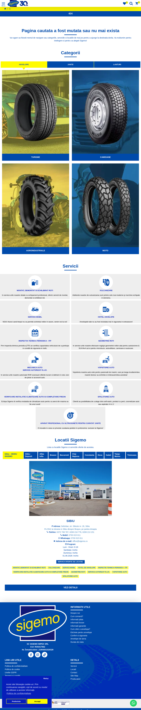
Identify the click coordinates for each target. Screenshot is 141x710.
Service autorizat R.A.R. (99, 572)
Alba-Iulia (40, 455)
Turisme (35, 157)
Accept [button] (37, 701)
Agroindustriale (35, 250)
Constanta (88, 455)
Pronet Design (86, 707)
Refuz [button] (45, 678)
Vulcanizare (54, 568)
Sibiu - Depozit (28, 455)
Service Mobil (69, 568)
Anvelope (24, 64)
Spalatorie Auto (70, 576)
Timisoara (131, 455)
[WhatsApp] (133, 703)
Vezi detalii (70, 587)
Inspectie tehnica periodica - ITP (112, 568)
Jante (71, 64)
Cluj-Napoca (75, 455)
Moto (105, 250)
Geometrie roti (78, 572)
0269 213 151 (88, 532)
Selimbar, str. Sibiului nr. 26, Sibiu (75, 526)
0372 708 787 (63, 532)
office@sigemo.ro (80, 541)
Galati (108, 455)
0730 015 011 (75, 535)
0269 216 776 (75, 532)
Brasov (51, 455)
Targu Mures (117, 455)
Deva (99, 455)
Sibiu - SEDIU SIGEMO (11, 455)
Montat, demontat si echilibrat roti (29, 568)
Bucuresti (63, 455)
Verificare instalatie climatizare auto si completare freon (40, 572)
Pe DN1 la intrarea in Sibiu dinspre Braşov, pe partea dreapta (70, 529)
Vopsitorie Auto (119, 572)
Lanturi (117, 64)
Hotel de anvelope (86, 568)
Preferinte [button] (16, 701)
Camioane (105, 157)
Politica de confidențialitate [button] (19, 693)
